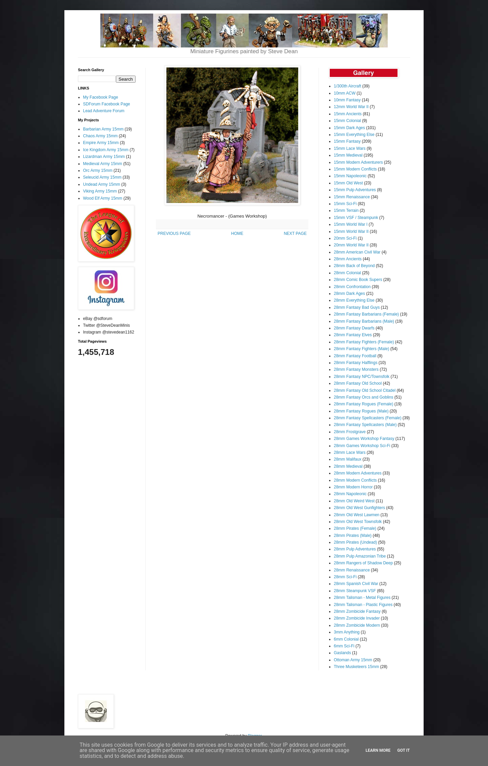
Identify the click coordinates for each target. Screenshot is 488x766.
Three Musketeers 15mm (356, 666)
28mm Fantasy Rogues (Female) (363, 404)
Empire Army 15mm (101, 142)
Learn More (378, 750)
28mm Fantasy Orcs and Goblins (363, 397)
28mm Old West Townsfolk (358, 521)
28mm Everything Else (354, 300)
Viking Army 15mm (100, 191)
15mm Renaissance (352, 197)
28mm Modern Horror (353, 487)
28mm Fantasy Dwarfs (354, 328)
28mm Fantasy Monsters (356, 369)
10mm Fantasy (347, 100)
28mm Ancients (348, 259)
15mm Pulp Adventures (355, 189)
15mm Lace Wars (350, 148)
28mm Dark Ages (349, 293)
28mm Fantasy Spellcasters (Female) (367, 418)
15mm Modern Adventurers (358, 162)
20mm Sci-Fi (345, 238)
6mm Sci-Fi (344, 646)
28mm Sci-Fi (345, 576)
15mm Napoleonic (350, 176)
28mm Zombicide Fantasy (357, 611)
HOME (237, 233)
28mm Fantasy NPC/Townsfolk (361, 376)
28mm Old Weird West (354, 501)
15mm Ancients (348, 114)
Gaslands (342, 652)
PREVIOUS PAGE (174, 233)
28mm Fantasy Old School (358, 383)
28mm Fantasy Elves (353, 334)
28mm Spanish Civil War (356, 583)
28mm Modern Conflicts (355, 480)
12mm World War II (351, 106)
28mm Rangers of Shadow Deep (363, 563)
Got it (403, 750)
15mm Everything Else (354, 134)
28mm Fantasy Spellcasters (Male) (365, 424)
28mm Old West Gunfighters (359, 507)
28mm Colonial (347, 272)
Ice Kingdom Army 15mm (105, 149)
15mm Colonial (347, 120)
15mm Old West (348, 183)
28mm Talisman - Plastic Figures (363, 604)
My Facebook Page (100, 97)
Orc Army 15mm (98, 170)
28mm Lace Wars (350, 452)
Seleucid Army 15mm (102, 177)
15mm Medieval (348, 155)
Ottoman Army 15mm (353, 660)
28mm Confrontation (352, 286)
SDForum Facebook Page (106, 104)
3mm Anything (347, 632)
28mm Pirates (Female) (355, 528)
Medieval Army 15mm (102, 163)
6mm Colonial (346, 639)
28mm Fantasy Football (355, 356)
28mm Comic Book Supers (358, 279)
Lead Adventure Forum (103, 110)
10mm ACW (344, 93)
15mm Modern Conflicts (355, 169)
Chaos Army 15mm (100, 136)
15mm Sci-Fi (345, 203)
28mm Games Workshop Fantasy (364, 438)
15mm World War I (350, 224)
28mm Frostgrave (350, 431)
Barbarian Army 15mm (103, 129)
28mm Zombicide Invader (357, 618)
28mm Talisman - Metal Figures (362, 597)
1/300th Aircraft (347, 86)
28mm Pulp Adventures (355, 549)
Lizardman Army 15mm (104, 156)
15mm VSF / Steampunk (356, 217)
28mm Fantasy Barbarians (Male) (364, 321)
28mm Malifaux (347, 459)
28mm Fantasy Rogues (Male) (361, 411)
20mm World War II (351, 245)
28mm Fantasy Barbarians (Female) (366, 314)
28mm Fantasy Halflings (356, 362)
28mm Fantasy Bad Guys (357, 307)
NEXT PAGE (295, 233)
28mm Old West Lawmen (357, 514)
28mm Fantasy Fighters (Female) (364, 342)
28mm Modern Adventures (358, 473)
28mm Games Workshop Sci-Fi (362, 445)
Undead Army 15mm (101, 184)
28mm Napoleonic (350, 493)
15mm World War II (351, 231)
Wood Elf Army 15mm (102, 198)
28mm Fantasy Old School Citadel (364, 390)
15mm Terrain (346, 210)
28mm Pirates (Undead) (355, 542)
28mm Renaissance (352, 570)
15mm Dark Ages (349, 127)
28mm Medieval (348, 466)
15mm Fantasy (347, 141)
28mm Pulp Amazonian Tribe (360, 556)
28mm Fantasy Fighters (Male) (361, 348)
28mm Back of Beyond (354, 265)
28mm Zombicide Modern (357, 625)
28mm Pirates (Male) (352, 535)
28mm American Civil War (357, 252)
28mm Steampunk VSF (355, 590)
